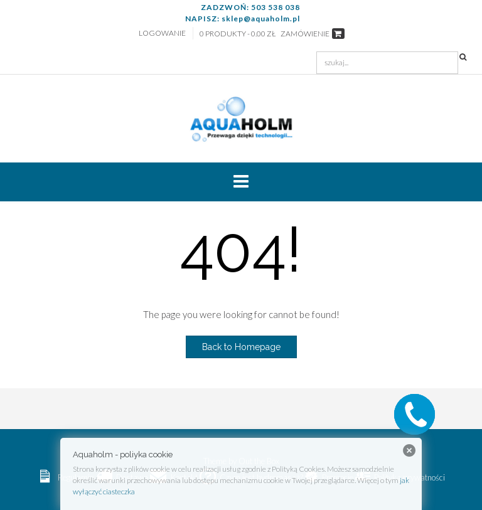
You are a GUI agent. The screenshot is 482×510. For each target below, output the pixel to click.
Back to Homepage (241, 347)
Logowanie (162, 33)
